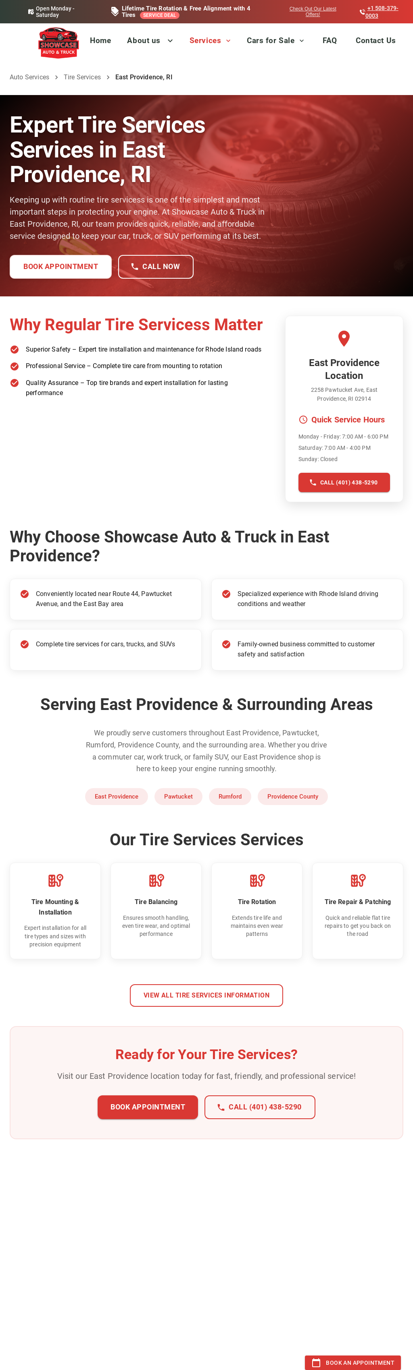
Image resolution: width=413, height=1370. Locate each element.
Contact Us (376, 40)
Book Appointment (60, 267)
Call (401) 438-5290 (344, 483)
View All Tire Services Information (207, 995)
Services (211, 40)
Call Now (156, 267)
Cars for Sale (276, 40)
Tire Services (82, 77)
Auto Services (29, 77)
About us (143, 40)
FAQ (330, 40)
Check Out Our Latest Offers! (313, 11)
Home (100, 40)
